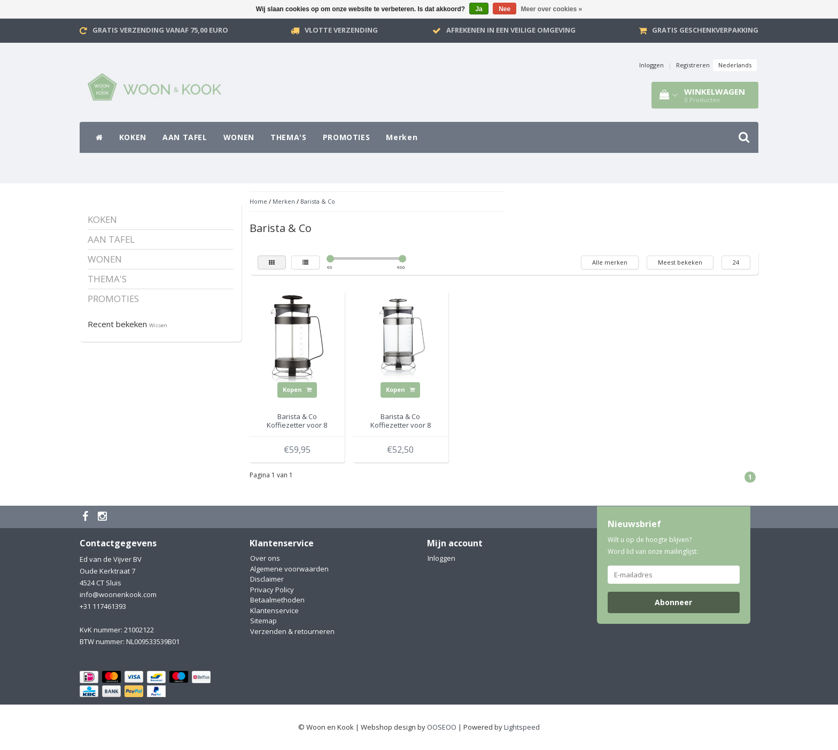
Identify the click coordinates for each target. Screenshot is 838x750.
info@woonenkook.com (118, 594)
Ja (478, 9)
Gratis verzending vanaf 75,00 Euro (160, 30)
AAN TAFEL (184, 137)
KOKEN (132, 137)
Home (258, 201)
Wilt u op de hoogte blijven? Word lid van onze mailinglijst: (653, 545)
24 (736, 262)
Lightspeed (522, 727)
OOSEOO (441, 727)
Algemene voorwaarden (289, 569)
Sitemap (263, 620)
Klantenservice (274, 610)
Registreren (693, 65)
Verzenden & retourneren (292, 631)
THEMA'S (288, 137)
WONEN (238, 137)
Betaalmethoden (277, 600)
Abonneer (673, 602)
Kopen (297, 389)
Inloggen (651, 65)
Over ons (265, 558)
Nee (504, 9)
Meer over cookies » (552, 9)
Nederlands (734, 65)
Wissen (158, 325)
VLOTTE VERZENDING (341, 30)
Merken (401, 137)
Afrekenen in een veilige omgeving (511, 30)
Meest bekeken (680, 262)
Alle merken (609, 262)
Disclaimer (267, 579)
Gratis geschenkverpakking (705, 30)
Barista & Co (317, 201)
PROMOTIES (346, 137)
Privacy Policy (272, 589)
